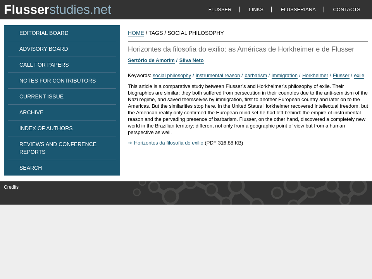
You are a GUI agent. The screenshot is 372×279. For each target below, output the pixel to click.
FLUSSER (220, 9)
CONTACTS (346, 9)
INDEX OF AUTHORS (46, 128)
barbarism (256, 75)
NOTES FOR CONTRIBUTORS (57, 81)
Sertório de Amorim (151, 60)
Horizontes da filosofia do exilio (168, 143)
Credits (11, 187)
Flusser (341, 75)
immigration (285, 75)
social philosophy (172, 75)
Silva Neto (191, 60)
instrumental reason (218, 75)
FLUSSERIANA (298, 9)
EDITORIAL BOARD (44, 33)
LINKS (256, 9)
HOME (136, 33)
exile (359, 75)
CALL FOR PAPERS (44, 65)
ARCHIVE (31, 112)
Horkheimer (315, 75)
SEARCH (30, 168)
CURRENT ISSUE (41, 96)
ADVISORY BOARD (43, 49)
